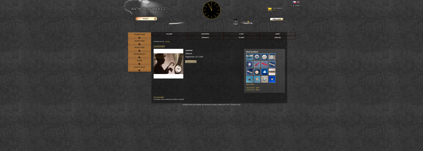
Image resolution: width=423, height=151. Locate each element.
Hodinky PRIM (139, 34)
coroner (167, 41)
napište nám (221, 104)
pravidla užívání (187, 104)
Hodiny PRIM (139, 41)
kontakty (214, 104)
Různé (139, 60)
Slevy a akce (139, 67)
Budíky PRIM (139, 47)
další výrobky (250, 84)
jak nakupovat (206, 104)
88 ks (257, 89)
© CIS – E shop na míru (233, 104)
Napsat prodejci (191, 62)
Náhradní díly (139, 54)
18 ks (257, 87)
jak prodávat (197, 104)
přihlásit (277, 19)
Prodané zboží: (250, 89)
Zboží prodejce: (250, 87)
